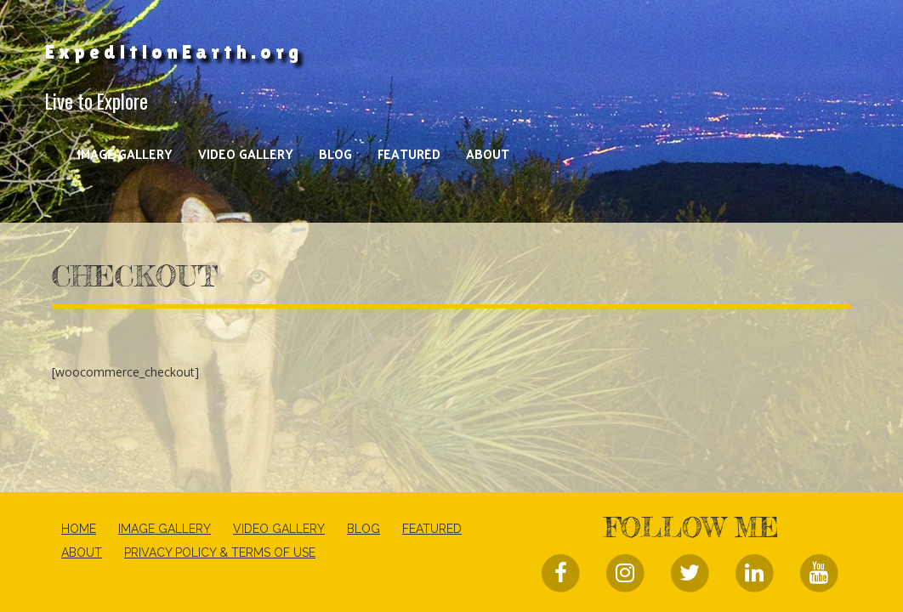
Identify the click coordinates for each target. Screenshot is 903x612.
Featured (409, 153)
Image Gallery (125, 153)
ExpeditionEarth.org (174, 52)
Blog (335, 153)
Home (78, 529)
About (487, 153)
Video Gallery (245, 153)
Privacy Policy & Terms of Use (219, 552)
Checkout (135, 276)
